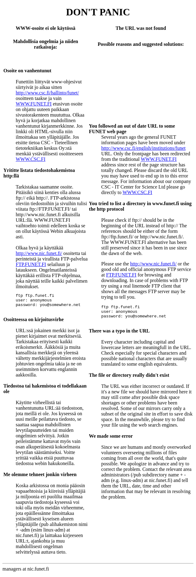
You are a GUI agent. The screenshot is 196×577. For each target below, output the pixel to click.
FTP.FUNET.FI (31, 264)
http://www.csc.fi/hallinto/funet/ (47, 92)
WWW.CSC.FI (30, 159)
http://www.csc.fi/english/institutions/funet (143, 148)
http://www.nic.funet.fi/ (39, 253)
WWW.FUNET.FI (33, 103)
